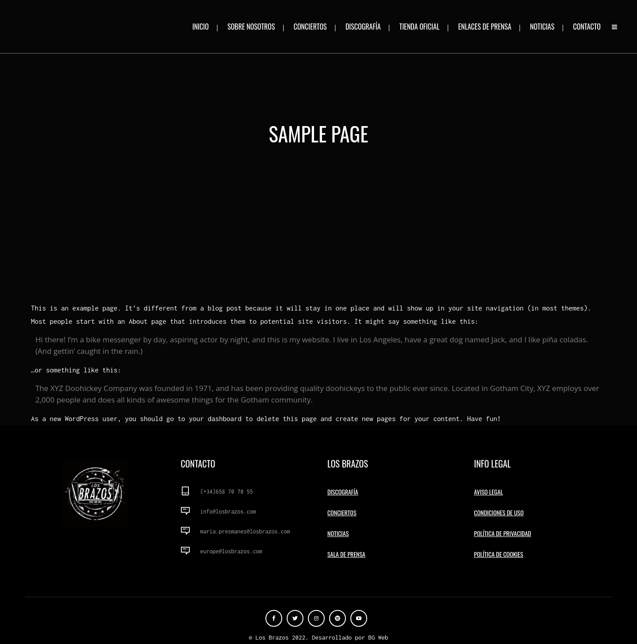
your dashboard (215, 418)
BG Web (378, 637)
